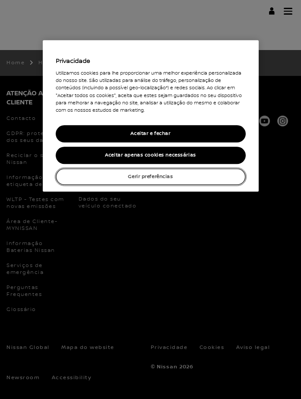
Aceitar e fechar (150, 133)
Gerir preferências (150, 176)
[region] (151, 116)
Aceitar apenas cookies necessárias (150, 155)
